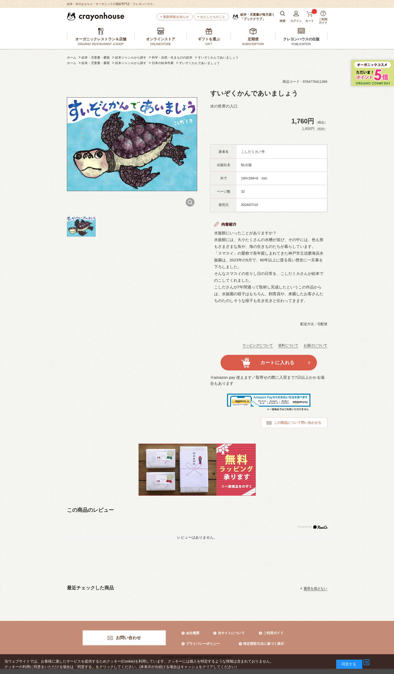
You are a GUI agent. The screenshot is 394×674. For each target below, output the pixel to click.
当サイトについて (231, 633)
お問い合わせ (128, 637)
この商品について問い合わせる (297, 423)
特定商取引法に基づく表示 (263, 644)
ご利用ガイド (273, 633)
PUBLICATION (301, 44)
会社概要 (192, 633)
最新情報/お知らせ (176, 17)
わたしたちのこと (212, 17)
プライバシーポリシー (203, 644)
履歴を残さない (315, 588)
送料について (288, 345)
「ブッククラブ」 (257, 16)
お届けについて (315, 345)
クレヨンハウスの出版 (301, 39)
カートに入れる (277, 362)
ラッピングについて (257, 345)
